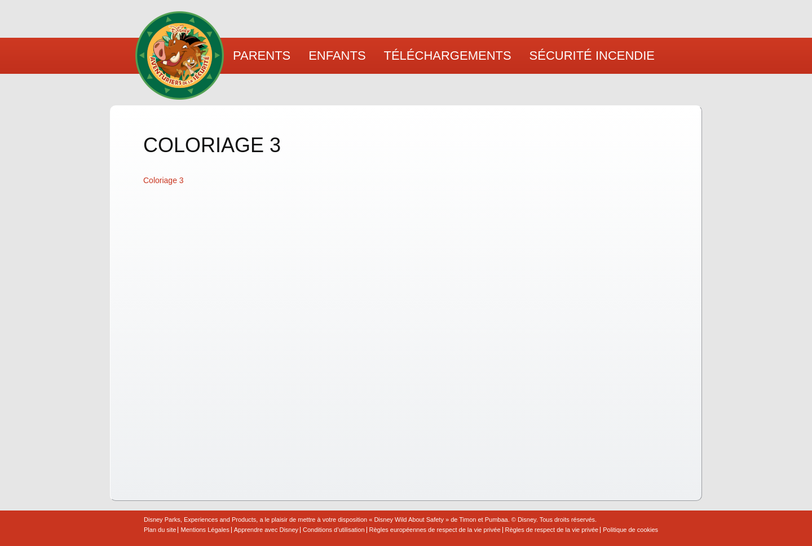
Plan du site (160, 530)
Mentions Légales (204, 530)
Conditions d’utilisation (333, 530)
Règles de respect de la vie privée (552, 530)
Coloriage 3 (163, 180)
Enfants (336, 55)
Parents (261, 55)
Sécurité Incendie (592, 55)
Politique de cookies (630, 530)
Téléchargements (447, 55)
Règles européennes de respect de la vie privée (435, 530)
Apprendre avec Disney (266, 530)
